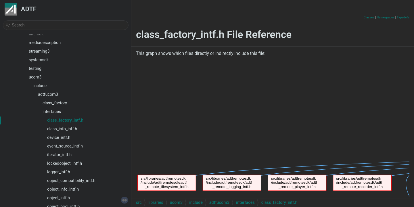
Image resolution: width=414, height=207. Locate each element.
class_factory (55, 103)
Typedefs (403, 17)
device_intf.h (58, 137)
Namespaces (385, 17)
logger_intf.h (58, 172)
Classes (368, 17)
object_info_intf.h (63, 189)
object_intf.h (58, 197)
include (40, 85)
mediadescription (45, 42)
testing (35, 68)
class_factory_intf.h (65, 120)
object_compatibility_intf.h (71, 180)
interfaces (52, 111)
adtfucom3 (48, 94)
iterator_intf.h (59, 154)
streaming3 (39, 51)
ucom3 (35, 77)
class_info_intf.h (62, 128)
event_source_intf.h (65, 146)
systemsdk (39, 59)
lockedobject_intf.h (64, 163)
